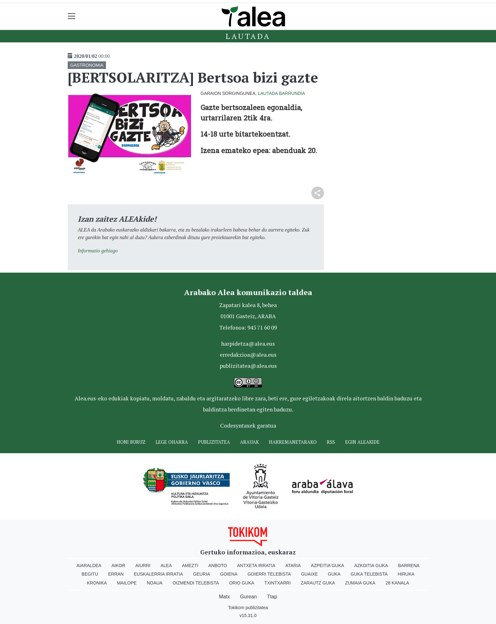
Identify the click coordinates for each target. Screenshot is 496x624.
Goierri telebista (269, 574)
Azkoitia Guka (371, 565)
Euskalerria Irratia (158, 574)
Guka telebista (369, 574)
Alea (166, 565)
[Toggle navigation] (71, 16)
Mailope (127, 582)
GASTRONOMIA (86, 65)
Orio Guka (241, 582)
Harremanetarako (293, 442)
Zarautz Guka (318, 582)
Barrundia (292, 93)
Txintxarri (277, 582)
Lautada (248, 36)
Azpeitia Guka (327, 565)
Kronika (97, 582)
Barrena (408, 565)
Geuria (201, 574)
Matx (224, 596)
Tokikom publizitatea (248, 607)
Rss (331, 442)
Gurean (248, 596)
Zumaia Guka (360, 582)
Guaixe (309, 574)
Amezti (190, 565)
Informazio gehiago (98, 250)
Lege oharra (172, 442)
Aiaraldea (89, 565)
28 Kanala (397, 582)
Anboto (217, 565)
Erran (116, 574)
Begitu (90, 574)
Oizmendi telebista (196, 582)
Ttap (272, 596)
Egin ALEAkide (362, 442)
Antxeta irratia (256, 565)
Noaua (155, 582)
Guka (334, 574)
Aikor (118, 565)
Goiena (228, 574)
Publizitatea (214, 442)
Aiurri (142, 565)
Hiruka (406, 574)
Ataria (293, 565)
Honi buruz (131, 442)
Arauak (249, 442)
